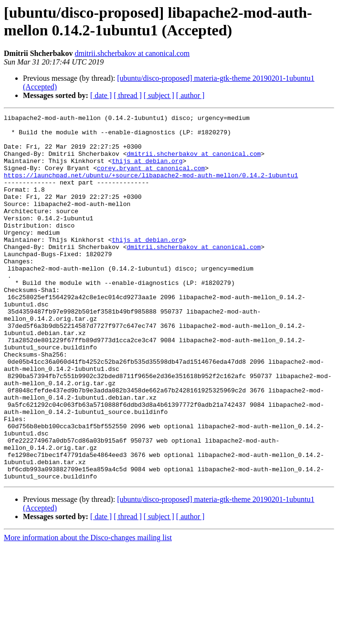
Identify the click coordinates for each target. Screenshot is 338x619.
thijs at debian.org (147, 170)
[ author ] (190, 95)
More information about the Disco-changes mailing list (88, 611)
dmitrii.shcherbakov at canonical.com (132, 53)
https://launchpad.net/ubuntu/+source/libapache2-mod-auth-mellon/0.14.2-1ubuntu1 (151, 188)
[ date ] (101, 95)
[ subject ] (159, 95)
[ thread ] (128, 95)
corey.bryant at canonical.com (151, 179)
